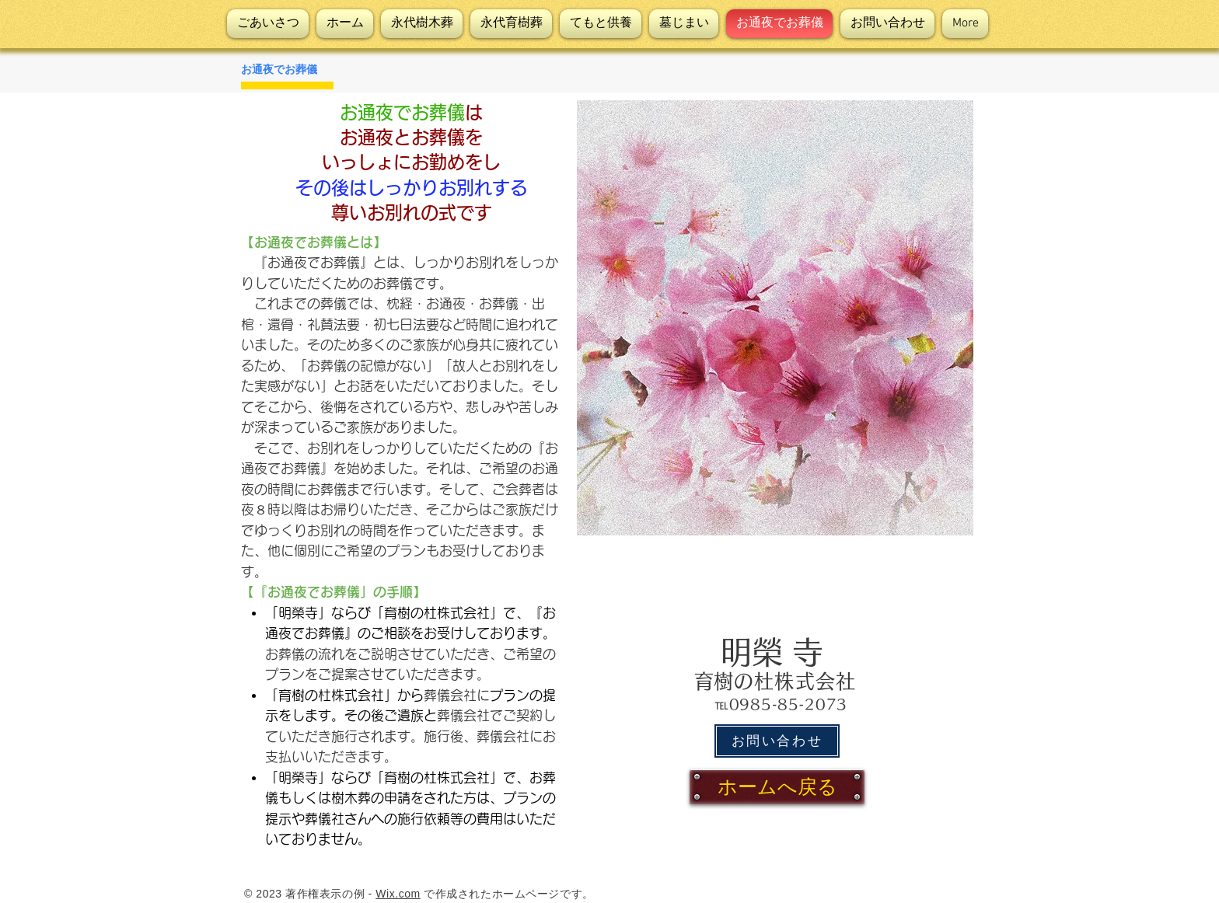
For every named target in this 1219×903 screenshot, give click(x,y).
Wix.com (398, 893)
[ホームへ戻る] (777, 786)
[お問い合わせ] (777, 740)
